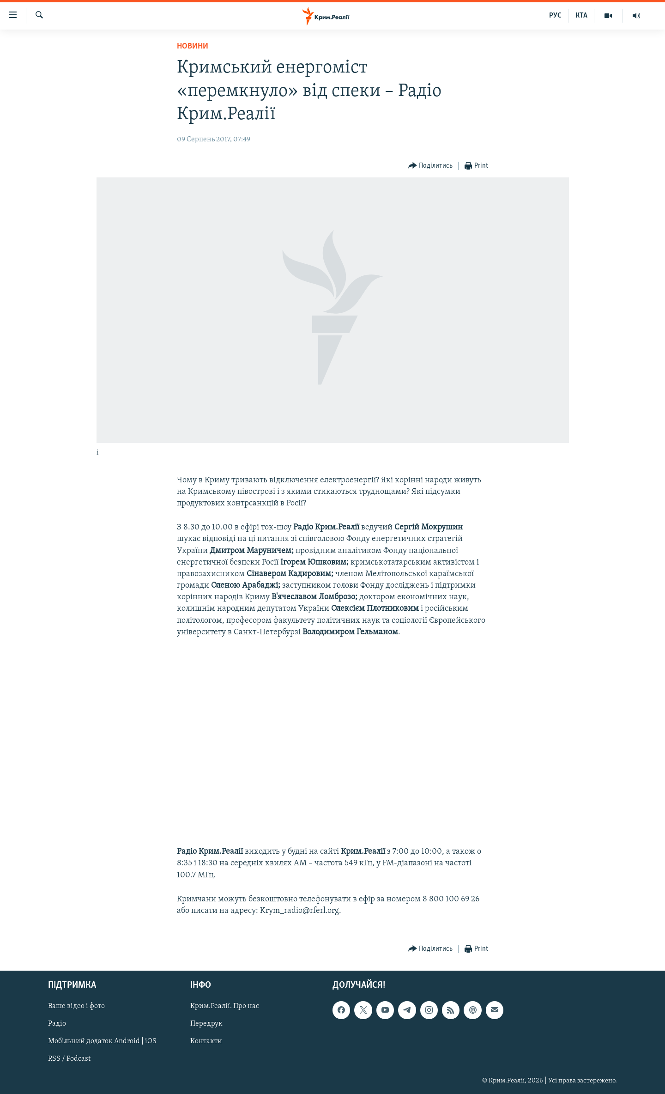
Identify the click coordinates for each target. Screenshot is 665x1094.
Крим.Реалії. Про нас (224, 1006)
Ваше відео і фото (76, 1006)
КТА (581, 15)
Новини (192, 46)
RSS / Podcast (69, 1059)
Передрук (206, 1024)
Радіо (57, 1024)
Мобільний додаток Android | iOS (102, 1041)
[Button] (430, 166)
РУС (555, 15)
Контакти (206, 1041)
